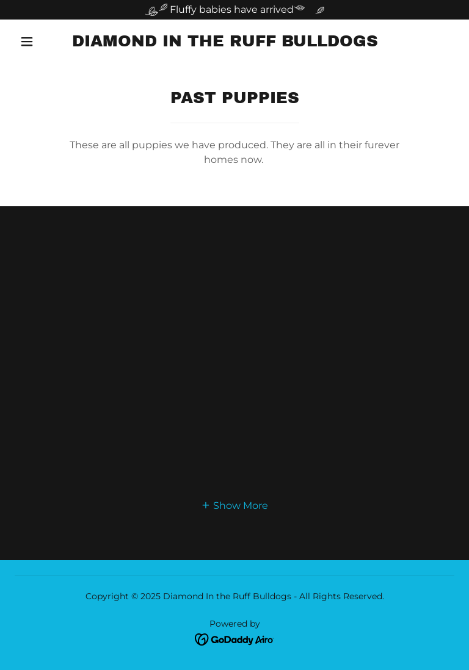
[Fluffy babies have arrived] (234, 9)
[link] (224, 43)
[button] (27, 41)
